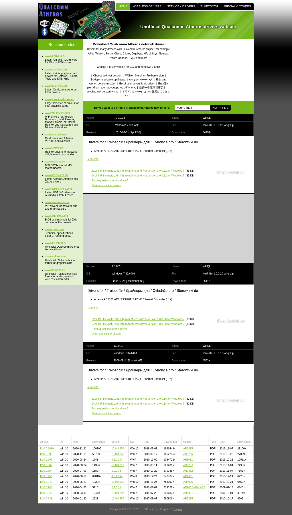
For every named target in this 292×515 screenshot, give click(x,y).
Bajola (178, 509)
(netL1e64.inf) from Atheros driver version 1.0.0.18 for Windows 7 (138, 403)
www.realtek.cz (54, 148)
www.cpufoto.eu (54, 229)
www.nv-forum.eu (55, 256)
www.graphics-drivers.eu (59, 99)
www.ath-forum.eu (56, 243)
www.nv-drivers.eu (56, 69)
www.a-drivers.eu (55, 56)
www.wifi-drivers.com (57, 113)
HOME (123, 6)
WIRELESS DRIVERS (147, 6)
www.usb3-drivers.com (58, 188)
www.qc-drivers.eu (56, 85)
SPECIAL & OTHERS (237, 6)
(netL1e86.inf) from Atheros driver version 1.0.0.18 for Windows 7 (138, 398)
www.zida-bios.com (56, 215)
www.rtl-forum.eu (55, 270)
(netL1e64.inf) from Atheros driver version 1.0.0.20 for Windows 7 (138, 324)
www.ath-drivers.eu (56, 175)
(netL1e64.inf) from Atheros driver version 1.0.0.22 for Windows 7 (138, 175)
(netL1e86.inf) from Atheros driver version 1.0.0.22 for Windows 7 (138, 170)
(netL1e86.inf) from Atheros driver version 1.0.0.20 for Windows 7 (138, 319)
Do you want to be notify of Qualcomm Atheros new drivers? (132, 107)
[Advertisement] (216, 70)
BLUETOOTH (209, 6)
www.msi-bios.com (56, 161)
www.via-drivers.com (57, 202)
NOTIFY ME (221, 107)
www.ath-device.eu (56, 134)
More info (93, 159)
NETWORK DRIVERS (181, 6)
